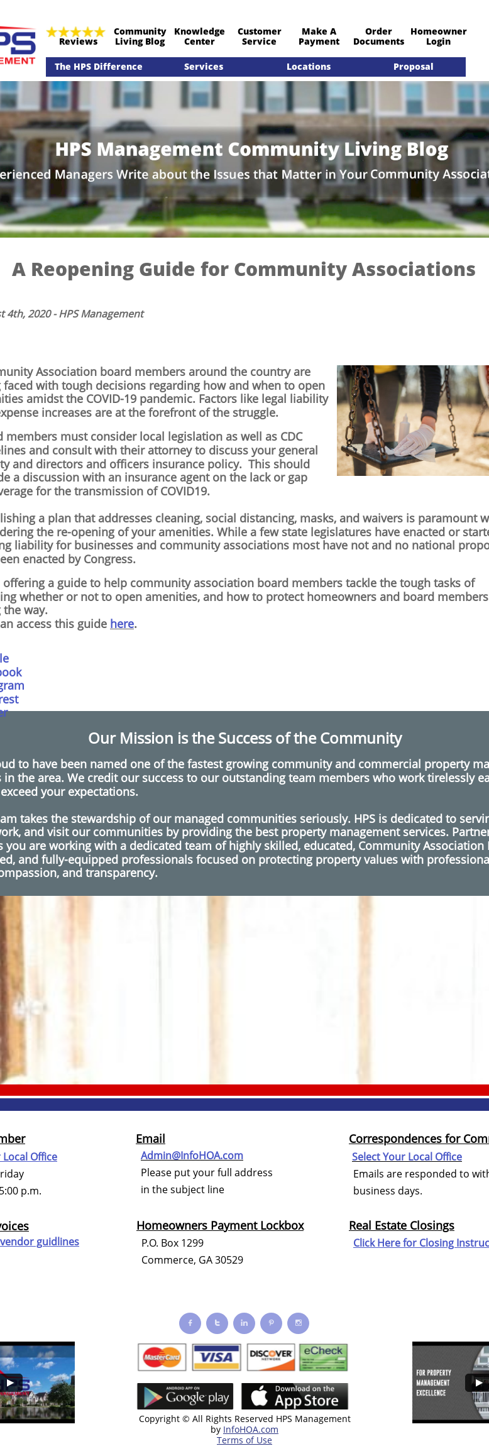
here (122, 623)
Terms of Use (244, 1440)
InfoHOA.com (250, 1429)
